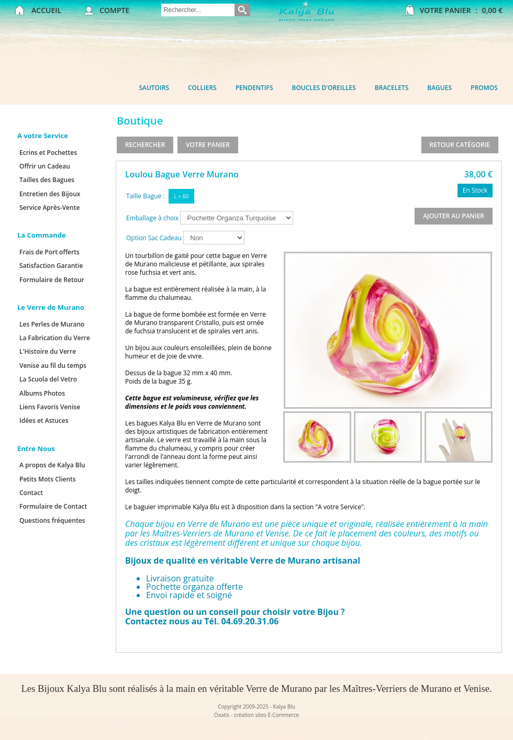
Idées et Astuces (44, 420)
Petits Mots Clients (47, 479)
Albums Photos (42, 393)
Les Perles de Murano (51, 324)
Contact (31, 492)
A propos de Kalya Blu (52, 465)
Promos (484, 87)
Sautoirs (154, 87)
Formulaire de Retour (51, 279)
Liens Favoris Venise (49, 406)
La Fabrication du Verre (54, 337)
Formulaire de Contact (53, 506)
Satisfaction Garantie (51, 265)
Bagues (439, 87)
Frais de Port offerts (49, 252)
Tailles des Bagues (46, 179)
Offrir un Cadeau (44, 166)
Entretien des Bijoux (49, 193)
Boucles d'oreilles (324, 87)
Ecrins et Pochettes (48, 152)
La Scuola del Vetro (48, 379)
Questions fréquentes (52, 520)
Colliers (202, 87)
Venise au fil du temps (52, 365)
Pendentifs (254, 87)
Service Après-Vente (49, 207)
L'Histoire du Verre (47, 351)
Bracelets (391, 87)
